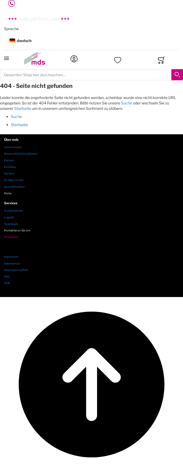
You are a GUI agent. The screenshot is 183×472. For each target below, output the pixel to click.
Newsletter (11, 236)
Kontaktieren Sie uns (17, 230)
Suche (126, 103)
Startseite (22, 108)
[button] (91, 40)
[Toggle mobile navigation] (6, 58)
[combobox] (91, 74)
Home (8, 193)
